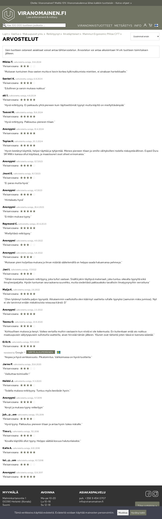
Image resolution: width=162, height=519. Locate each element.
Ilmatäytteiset (72, 34)
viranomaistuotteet (95, 25)
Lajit (6, 34)
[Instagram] (155, 494)
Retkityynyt (54, 34)
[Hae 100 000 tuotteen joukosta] (34, 25)
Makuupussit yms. (34, 34)
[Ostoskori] (150, 25)
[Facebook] (148, 494)
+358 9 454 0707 (95, 498)
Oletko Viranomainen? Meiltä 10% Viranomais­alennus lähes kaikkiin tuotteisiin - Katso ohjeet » (81, 2)
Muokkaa (122, 512)
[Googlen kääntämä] (13, 352)
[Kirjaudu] (145, 25)
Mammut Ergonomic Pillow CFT (102, 34)
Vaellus (16, 34)
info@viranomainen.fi (91, 501)
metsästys (123, 25)
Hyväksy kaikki (138, 512)
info (138, 25)
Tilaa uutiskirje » (147, 505)
